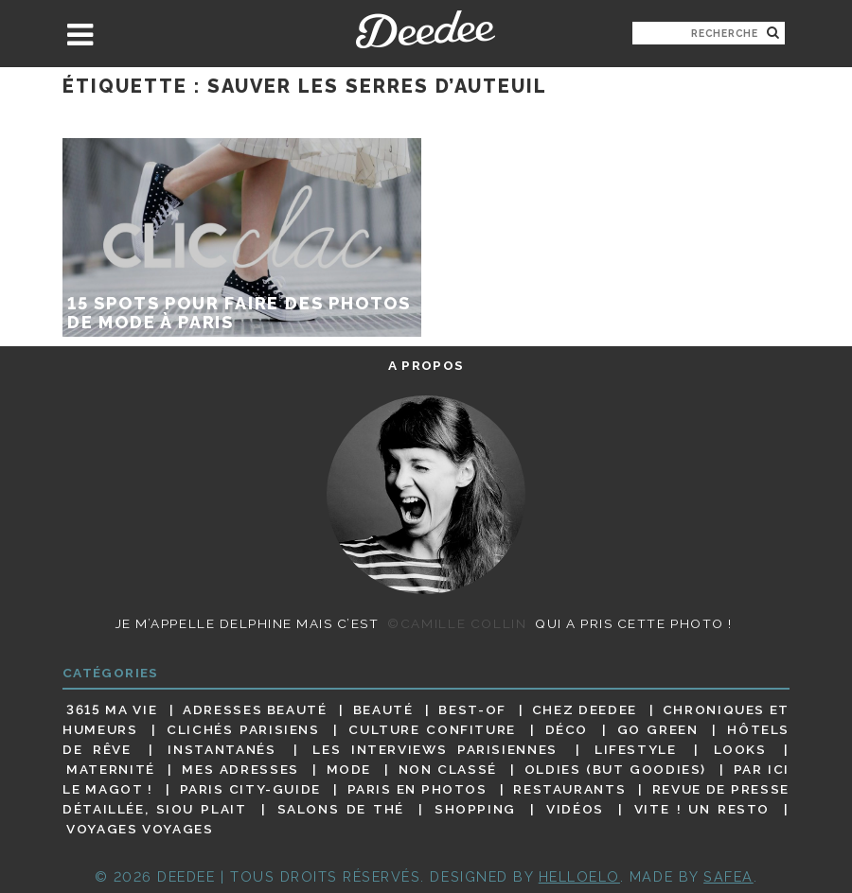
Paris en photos (417, 789)
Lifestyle (636, 749)
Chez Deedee (584, 709)
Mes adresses (240, 769)
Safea (728, 876)
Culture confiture (432, 729)
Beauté (383, 709)
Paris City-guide (250, 789)
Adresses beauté (255, 709)
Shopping (475, 808)
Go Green (658, 729)
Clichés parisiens (243, 729)
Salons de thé (340, 808)
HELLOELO (579, 876)
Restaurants (569, 789)
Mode (349, 769)
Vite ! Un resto (702, 808)
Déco (567, 729)
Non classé (448, 769)
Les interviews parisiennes (435, 749)
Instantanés (221, 749)
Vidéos (575, 808)
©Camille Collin (456, 623)
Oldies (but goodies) (615, 769)
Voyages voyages (139, 829)
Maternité (110, 769)
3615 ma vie (111, 709)
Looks (740, 749)
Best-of (472, 709)
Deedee (425, 29)
